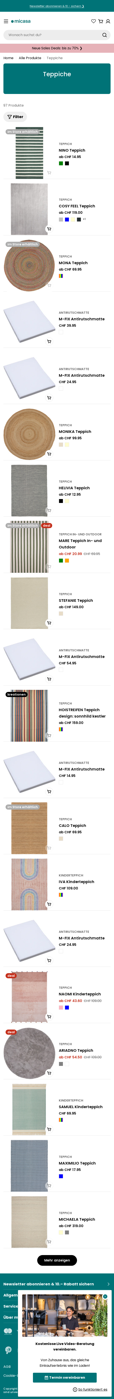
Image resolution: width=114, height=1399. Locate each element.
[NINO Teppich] (29, 153)
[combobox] (57, 35)
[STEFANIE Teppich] (29, 603)
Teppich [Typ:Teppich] (65, 144)
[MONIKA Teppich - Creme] (67, 444)
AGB (7, 1366)
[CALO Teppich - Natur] (61, 838)
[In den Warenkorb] (49, 341)
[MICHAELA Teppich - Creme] (61, 1232)
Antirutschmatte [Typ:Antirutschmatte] (74, 313)
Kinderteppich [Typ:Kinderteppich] (71, 875)
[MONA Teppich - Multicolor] (61, 276)
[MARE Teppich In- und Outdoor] (29, 547)
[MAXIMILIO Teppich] (29, 1166)
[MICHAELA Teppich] (29, 1222)
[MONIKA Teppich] (29, 434)
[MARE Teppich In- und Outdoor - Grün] (61, 560)
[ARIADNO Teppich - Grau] (61, 1064)
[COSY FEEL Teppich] (29, 209)
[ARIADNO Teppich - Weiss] (67, 1064)
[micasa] (20, 21)
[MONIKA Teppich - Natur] (61, 444)
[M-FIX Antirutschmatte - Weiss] (61, 332)
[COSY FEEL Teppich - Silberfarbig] (61, 219)
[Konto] (108, 21)
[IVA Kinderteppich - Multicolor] (61, 895)
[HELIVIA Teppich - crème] (67, 501)
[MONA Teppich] (29, 266)
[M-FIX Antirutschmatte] (29, 322)
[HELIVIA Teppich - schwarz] (61, 501)
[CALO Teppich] (29, 828)
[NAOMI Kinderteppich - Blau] (67, 1007)
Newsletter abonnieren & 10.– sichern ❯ (57, 6)
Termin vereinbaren (65, 1377)
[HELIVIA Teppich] (29, 491)
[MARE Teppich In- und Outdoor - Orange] (67, 560)
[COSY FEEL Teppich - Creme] (73, 219)
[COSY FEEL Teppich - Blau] (67, 219)
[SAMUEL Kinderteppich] (29, 1109)
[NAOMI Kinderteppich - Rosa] (61, 1007)
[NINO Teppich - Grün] (61, 163)
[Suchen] (104, 35)
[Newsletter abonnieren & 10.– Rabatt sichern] (57, 1284)
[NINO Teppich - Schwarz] (67, 163)
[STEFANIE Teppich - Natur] (61, 613)
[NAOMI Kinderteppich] (29, 997)
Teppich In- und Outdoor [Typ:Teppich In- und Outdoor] (80, 534)
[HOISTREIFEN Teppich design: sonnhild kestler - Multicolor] (61, 729)
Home (8, 58)
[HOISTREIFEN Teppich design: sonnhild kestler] (29, 716)
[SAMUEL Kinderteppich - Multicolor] (61, 1120)
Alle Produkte (30, 58)
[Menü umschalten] (6, 21)
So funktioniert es (90, 1389)
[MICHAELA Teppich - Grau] (67, 1232)
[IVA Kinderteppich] (29, 884)
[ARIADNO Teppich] (29, 1053)
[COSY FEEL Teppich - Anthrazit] (79, 219)
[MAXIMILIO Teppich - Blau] (61, 1176)
